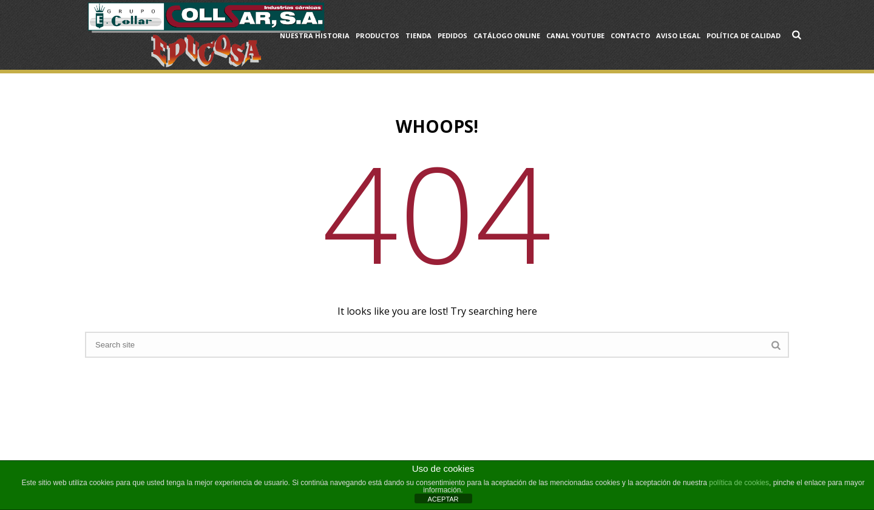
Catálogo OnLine (506, 35)
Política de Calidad (743, 35)
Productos (377, 35)
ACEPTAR (442, 499)
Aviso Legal (678, 35)
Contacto (630, 35)
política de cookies (739, 482)
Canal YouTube (575, 35)
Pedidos (452, 35)
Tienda (418, 35)
